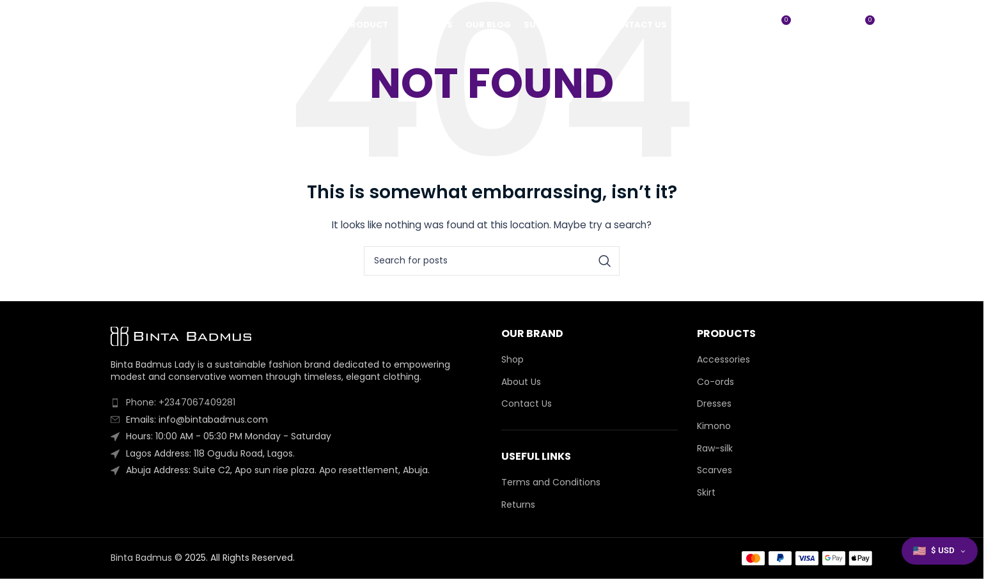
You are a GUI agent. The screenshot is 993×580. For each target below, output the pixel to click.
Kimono (714, 426)
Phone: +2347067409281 (180, 402)
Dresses (714, 404)
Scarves (714, 470)
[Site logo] (174, 25)
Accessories (723, 360)
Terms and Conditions (550, 482)
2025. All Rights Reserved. (240, 557)
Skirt (706, 493)
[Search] (837, 25)
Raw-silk (715, 449)
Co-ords (715, 382)
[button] (940, 551)
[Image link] (181, 335)
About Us (521, 382)
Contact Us (526, 404)
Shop (512, 360)
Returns (518, 505)
